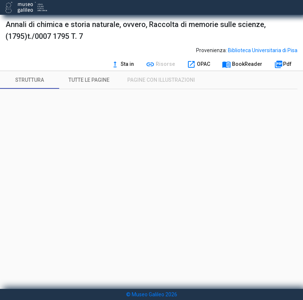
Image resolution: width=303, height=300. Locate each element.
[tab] (29, 80)
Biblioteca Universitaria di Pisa (262, 50)
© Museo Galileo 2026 (151, 294)
